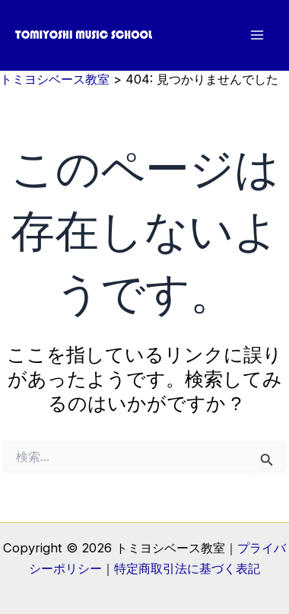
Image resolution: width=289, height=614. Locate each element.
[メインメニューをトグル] (257, 35)
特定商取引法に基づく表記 (187, 568)
